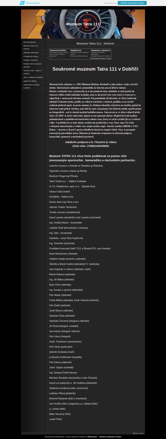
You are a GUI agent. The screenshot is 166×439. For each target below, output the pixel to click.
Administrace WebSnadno (54, 437)
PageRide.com (76, 50)
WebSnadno (33, 3)
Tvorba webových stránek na (81, 437)
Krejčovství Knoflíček (58, 50)
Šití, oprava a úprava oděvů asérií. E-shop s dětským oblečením (59, 54)
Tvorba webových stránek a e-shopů (100, 58)
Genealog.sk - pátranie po (100, 50)
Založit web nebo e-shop (132, 3)
